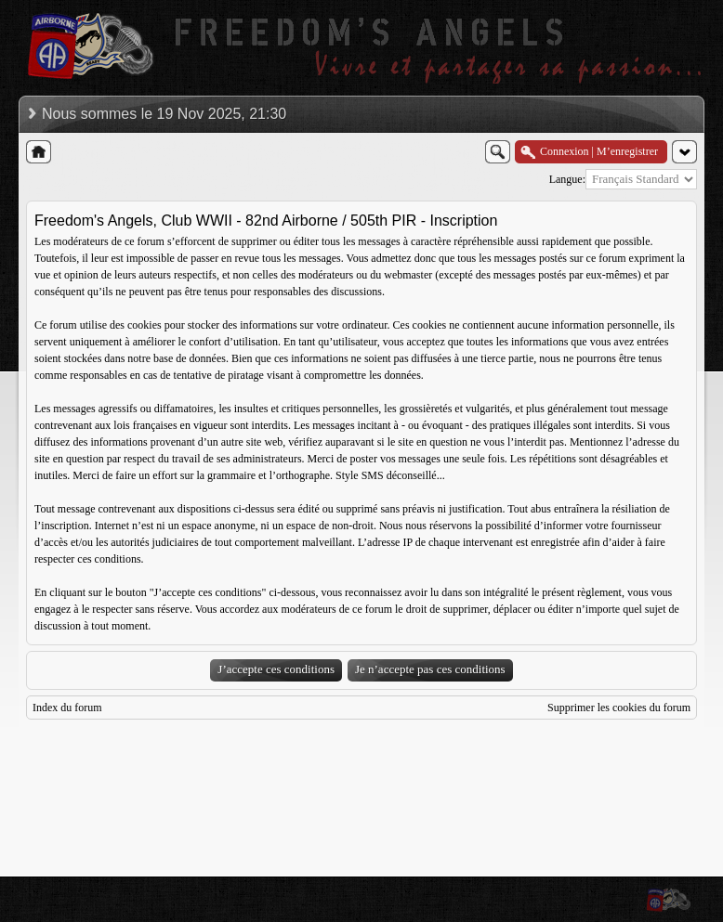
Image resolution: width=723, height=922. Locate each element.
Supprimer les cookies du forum (618, 707)
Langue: (567, 179)
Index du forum (67, 707)
